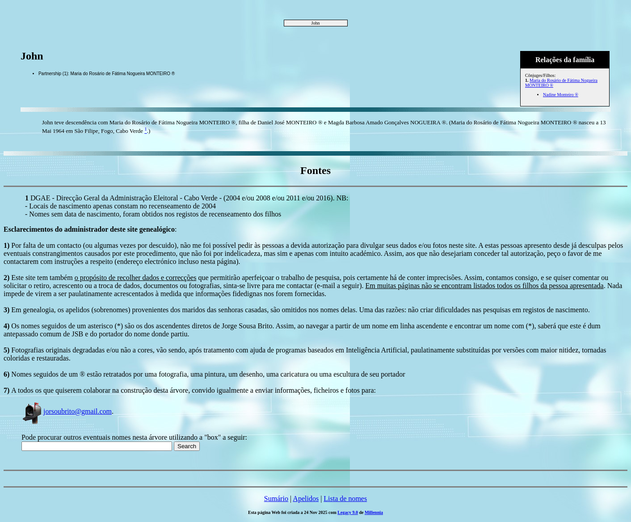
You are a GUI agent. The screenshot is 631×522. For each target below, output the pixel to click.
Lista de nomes (345, 498)
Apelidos (306, 498)
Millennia (374, 512)
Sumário (276, 498)
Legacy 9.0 (347, 512)
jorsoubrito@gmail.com (66, 411)
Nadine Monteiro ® (560, 94)
